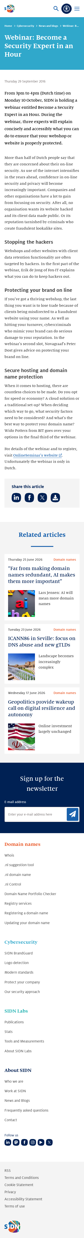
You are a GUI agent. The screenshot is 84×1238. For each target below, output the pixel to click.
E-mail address (15, 802)
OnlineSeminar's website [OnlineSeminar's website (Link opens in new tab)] (35, 455)
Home (8, 26)
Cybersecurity (25, 26)
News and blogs (48, 26)
